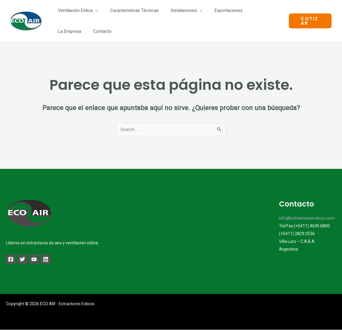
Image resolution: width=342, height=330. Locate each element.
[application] (94, 10)
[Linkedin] (53, 259)
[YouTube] (39, 259)
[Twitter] (25, 259)
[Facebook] (11, 259)
